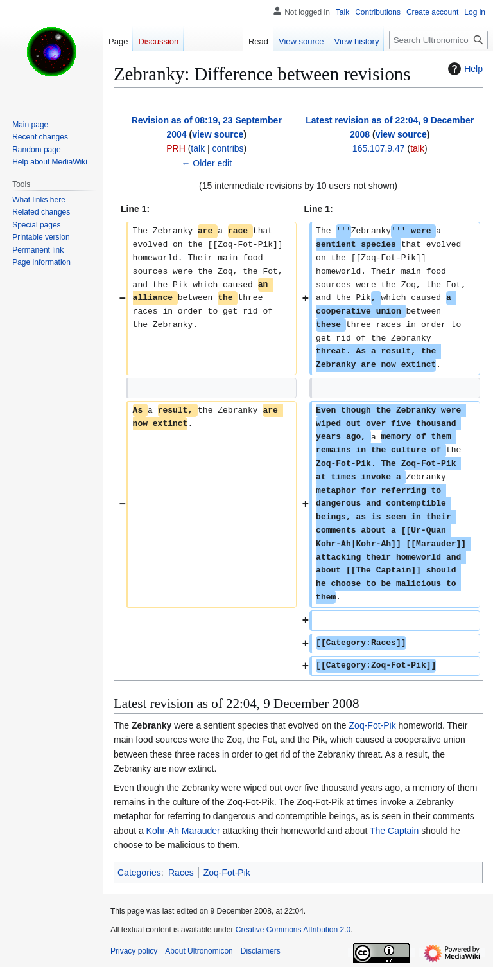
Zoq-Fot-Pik (372, 725)
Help (464, 68)
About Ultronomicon (198, 950)
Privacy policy (133, 950)
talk (198, 148)
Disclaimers (261, 950)
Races (181, 872)
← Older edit (206, 163)
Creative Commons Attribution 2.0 (293, 929)
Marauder (201, 831)
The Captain (394, 831)
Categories (139, 872)
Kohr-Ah (162, 831)
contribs (228, 148)
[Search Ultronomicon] (438, 40)
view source (217, 134)
